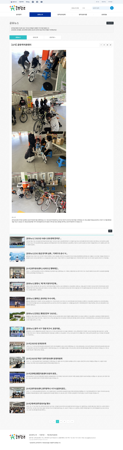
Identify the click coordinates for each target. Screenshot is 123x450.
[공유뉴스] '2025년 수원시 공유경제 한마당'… (43, 238)
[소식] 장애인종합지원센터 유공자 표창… (41, 373)
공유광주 (19, 14)
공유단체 (35, 37)
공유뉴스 (18, 37)
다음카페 (21, 2)
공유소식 (40, 14)
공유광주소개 (33, 435)
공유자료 (53, 37)
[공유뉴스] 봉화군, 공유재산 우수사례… (41, 298)
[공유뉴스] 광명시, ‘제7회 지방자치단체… (41, 283)
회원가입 (104, 1)
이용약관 (41, 435)
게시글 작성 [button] (110, 23)
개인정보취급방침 (52, 435)
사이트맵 (110, 1)
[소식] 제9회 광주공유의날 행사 (38, 403)
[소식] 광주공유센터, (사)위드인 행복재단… (42, 268)
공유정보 (104, 14)
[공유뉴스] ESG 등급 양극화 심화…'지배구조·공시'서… (47, 253)
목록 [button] (110, 231)
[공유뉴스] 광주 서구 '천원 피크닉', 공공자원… (43, 328)
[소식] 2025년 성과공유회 (36, 343)
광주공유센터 (61, 14)
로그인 (97, 1)
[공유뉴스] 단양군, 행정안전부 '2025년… (41, 313)
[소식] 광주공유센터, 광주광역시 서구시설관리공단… (46, 388)
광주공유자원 (83, 14)
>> (72, 421)
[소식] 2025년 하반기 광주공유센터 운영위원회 (44, 358)
